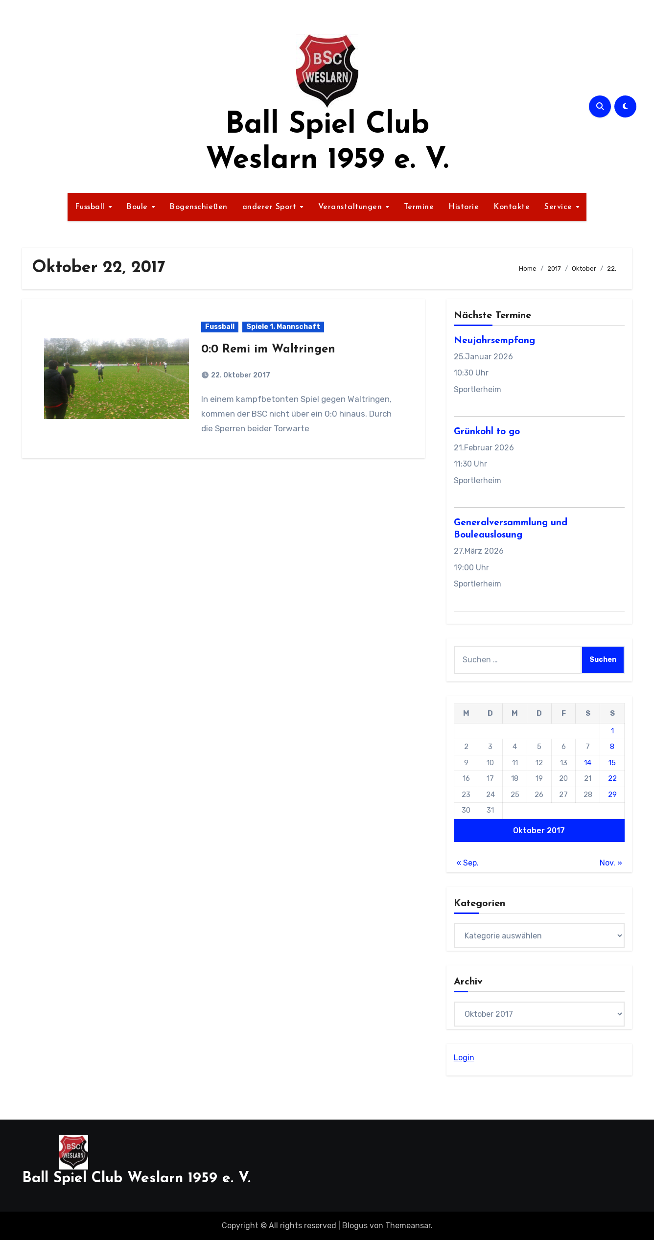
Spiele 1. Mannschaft (283, 327)
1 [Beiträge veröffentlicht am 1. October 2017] (612, 730)
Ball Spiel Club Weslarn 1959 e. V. (136, 1178)
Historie (463, 207)
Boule (138, 207)
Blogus (355, 1225)
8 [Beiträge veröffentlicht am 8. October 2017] (612, 746)
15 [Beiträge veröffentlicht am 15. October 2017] (612, 762)
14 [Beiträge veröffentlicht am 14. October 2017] (587, 762)
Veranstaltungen (351, 207)
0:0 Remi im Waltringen (268, 349)
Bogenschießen (198, 207)
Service (559, 207)
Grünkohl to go (487, 432)
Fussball (91, 207)
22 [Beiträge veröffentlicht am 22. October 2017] (612, 778)
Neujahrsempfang (494, 341)
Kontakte (511, 207)
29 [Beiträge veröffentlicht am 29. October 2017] (612, 794)
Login (464, 1057)
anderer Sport (270, 207)
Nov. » (611, 862)
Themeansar (408, 1225)
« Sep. (467, 862)
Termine (419, 207)
